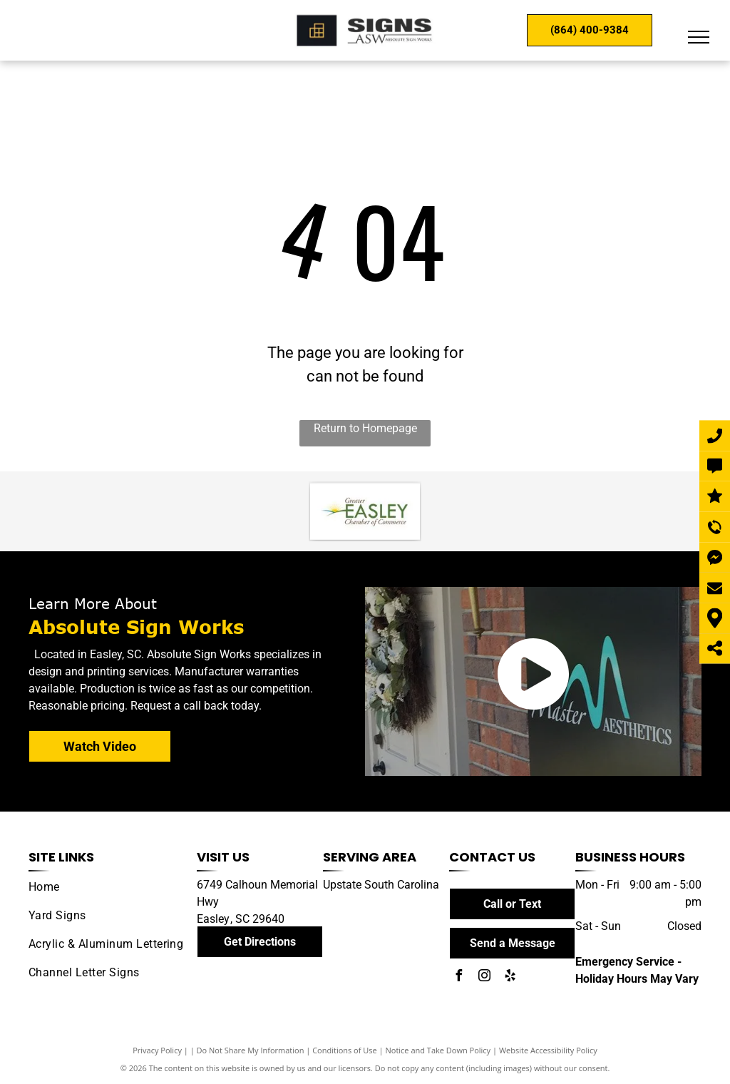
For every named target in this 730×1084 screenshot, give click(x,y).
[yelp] (509, 977)
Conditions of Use (344, 1050)
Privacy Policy (157, 1050)
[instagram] (484, 977)
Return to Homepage (365, 428)
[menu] (698, 37)
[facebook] (458, 977)
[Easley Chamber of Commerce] (365, 511)
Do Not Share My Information (250, 1050)
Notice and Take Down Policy (438, 1050)
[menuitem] (107, 887)
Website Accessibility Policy (548, 1050)
